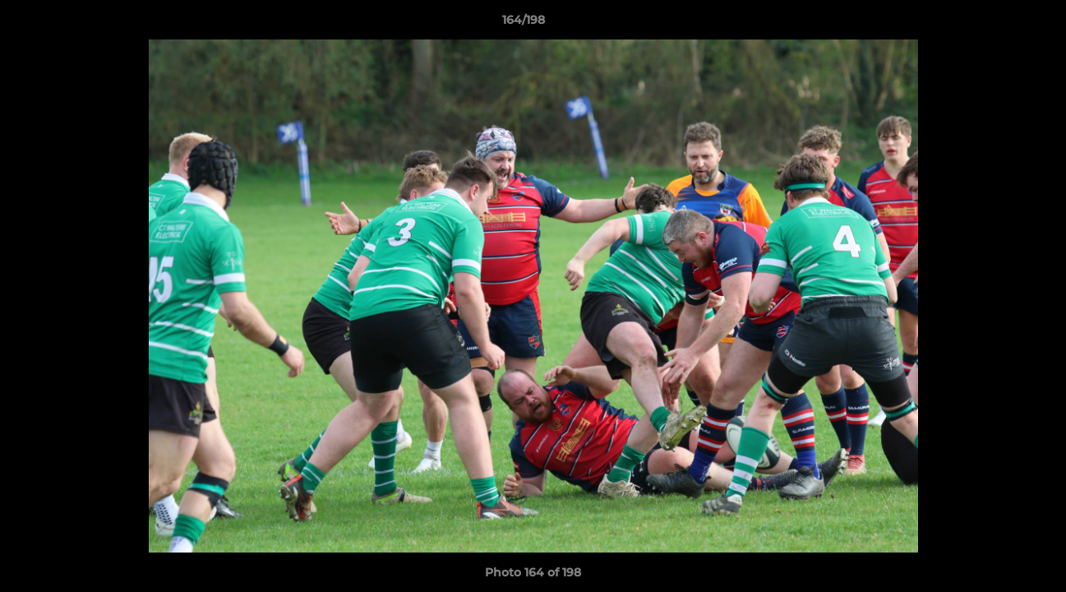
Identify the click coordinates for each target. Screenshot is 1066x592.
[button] (997, 23)
